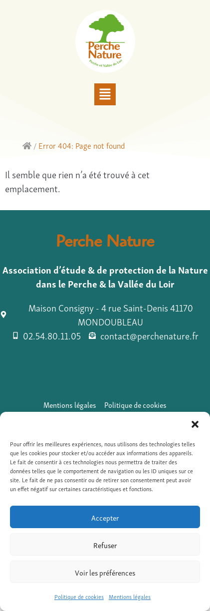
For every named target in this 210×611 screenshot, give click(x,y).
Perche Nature (105, 243)
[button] (195, 424)
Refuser (105, 545)
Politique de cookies (79, 596)
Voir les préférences (105, 572)
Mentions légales (130, 596)
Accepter (105, 517)
